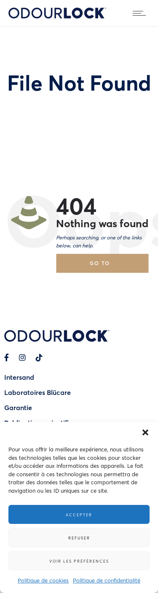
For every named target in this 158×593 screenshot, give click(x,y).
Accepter (79, 514)
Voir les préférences (79, 560)
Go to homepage (107, 266)
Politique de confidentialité (106, 580)
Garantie (18, 407)
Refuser (79, 537)
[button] (145, 432)
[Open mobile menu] (141, 13)
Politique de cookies (43, 580)
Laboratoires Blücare (37, 392)
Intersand (19, 377)
